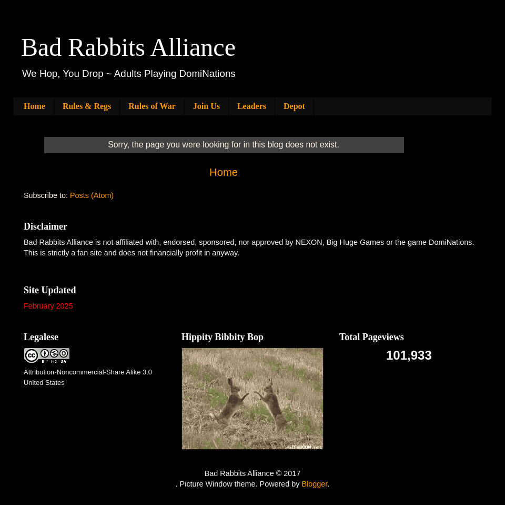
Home (34, 106)
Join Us (206, 106)
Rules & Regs (87, 106)
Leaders (251, 106)
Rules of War (151, 106)
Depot (294, 106)
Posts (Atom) (92, 195)
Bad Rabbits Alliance (128, 47)
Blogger (315, 484)
